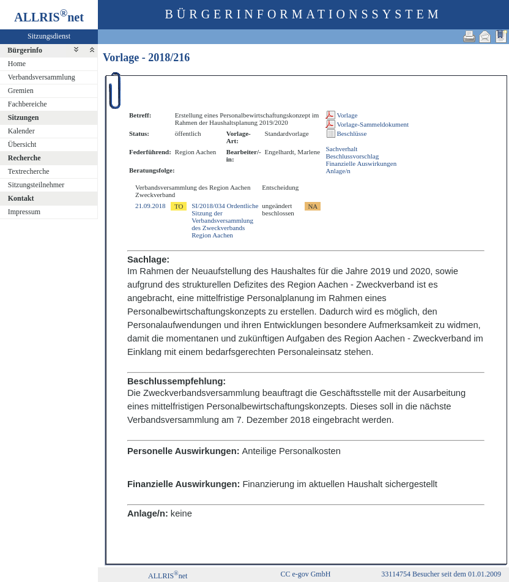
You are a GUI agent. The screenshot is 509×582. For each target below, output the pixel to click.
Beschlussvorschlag (352, 156)
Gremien (21, 90)
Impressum (24, 211)
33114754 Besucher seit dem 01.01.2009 (441, 574)
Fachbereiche (27, 104)
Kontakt (21, 198)
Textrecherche (29, 171)
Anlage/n (337, 170)
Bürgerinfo (24, 50)
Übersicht (22, 144)
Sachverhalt (341, 148)
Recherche (24, 158)
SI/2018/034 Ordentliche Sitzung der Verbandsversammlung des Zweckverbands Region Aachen (224, 220)
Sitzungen (23, 117)
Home (17, 63)
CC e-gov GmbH (305, 574)
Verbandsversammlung (41, 77)
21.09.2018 (150, 205)
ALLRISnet (167, 576)
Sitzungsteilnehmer (36, 185)
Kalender (21, 131)
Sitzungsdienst (49, 36)
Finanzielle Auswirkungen (360, 163)
